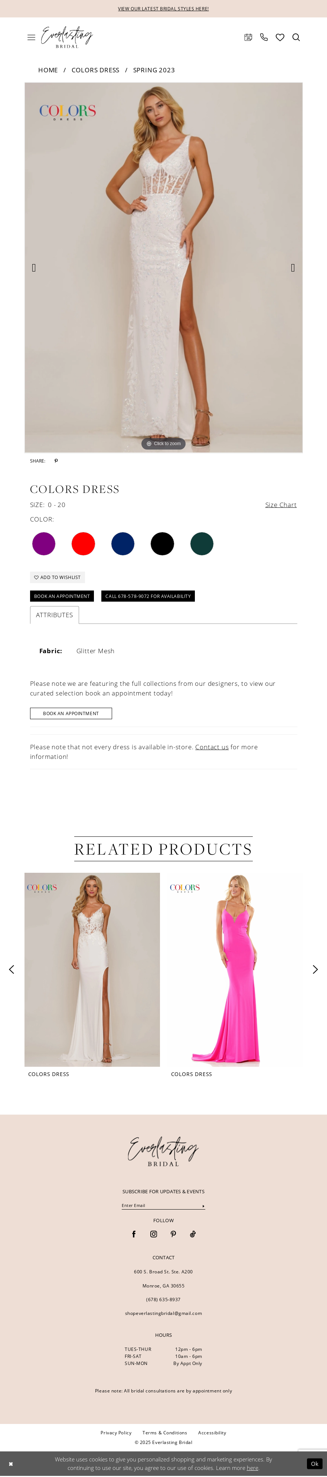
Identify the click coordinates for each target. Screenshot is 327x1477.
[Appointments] (248, 37)
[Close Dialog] (10, 1464)
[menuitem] (31, 37)
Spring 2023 (154, 70)
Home (48, 70)
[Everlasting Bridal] (67, 37)
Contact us (212, 747)
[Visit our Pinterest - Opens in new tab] (173, 1235)
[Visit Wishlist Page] (280, 37)
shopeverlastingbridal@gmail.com (163, 1314)
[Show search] (296, 37)
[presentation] (92, 971)
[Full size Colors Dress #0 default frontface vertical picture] (164, 268)
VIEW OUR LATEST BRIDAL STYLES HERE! (163, 9)
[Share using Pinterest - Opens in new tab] (56, 461)
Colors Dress (96, 70)
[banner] (163, 1152)
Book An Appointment (71, 714)
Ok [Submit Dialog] (315, 1464)
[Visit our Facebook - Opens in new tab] (134, 1235)
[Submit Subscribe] (203, 1206)
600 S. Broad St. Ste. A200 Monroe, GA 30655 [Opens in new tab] (163, 1280)
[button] (31, 37)
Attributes (54, 615)
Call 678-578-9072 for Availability (148, 596)
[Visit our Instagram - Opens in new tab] (153, 1235)
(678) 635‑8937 (163, 1300)
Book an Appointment (62, 596)
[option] (164, 268)
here (252, 1469)
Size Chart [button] (281, 504)
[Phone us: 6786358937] (264, 37)
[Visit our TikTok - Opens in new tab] (193, 1235)
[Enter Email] (163, 1206)
